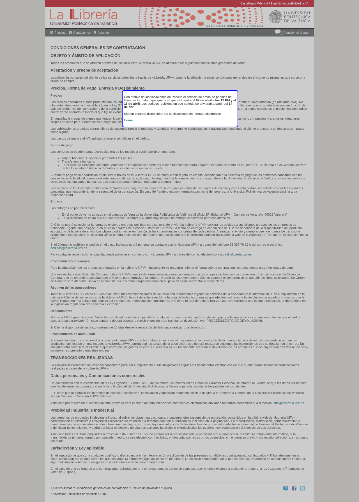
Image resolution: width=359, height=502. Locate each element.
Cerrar (128, 120)
